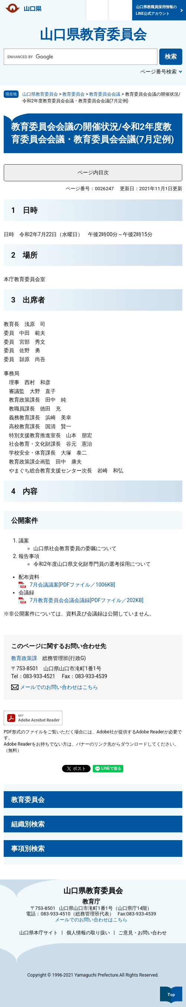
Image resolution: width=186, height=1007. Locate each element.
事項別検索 (28, 848)
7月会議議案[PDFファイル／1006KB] (72, 585)
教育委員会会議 (104, 94)
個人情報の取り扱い (88, 932)
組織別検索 (28, 824)
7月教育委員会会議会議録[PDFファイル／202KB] (86, 600)
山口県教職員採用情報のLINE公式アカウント (156, 10)
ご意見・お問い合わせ (142, 932)
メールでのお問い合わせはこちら (59, 687)
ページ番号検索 (158, 71)
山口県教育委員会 (93, 34)
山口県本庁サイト (38, 932)
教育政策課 (24, 658)
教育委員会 (73, 94)
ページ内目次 (93, 172)
